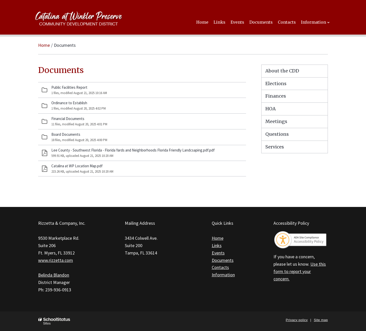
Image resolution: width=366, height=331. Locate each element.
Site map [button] (321, 320)
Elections (275, 83)
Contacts (220, 267)
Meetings (276, 121)
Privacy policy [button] (297, 320)
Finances (275, 96)
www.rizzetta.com (55, 260)
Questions (277, 134)
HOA (270, 109)
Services (274, 147)
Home (44, 45)
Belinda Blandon (53, 275)
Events (218, 253)
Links (217, 245)
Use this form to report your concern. (299, 271)
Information (223, 275)
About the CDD (282, 71)
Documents (223, 260)
